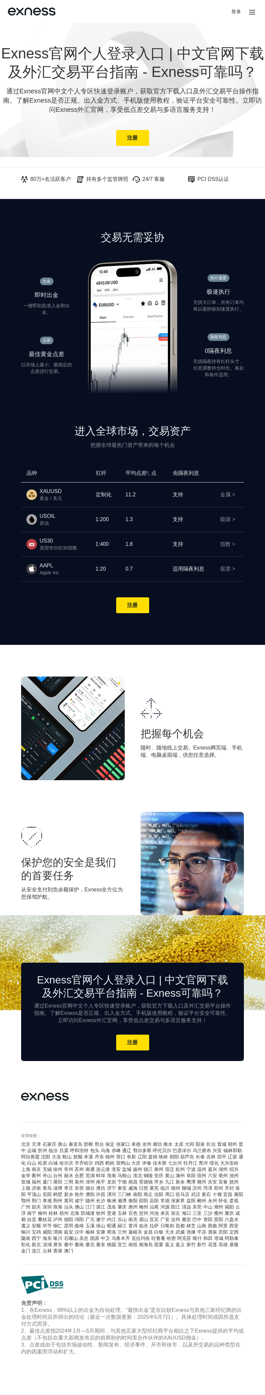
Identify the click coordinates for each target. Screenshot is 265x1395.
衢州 (36, 1175)
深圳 (47, 1207)
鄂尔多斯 (142, 1150)
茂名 (111, 1207)
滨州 (197, 1188)
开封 (229, 1188)
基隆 (234, 1244)
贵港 (111, 1213)
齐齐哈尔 (84, 1163)
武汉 (195, 1194)
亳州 (223, 1175)
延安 (68, 1232)
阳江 (175, 1207)
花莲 (212, 1244)
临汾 (53, 1150)
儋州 (218, 1213)
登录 (236, 11)
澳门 (68, 1250)
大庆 (136, 1163)
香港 (57, 1250)
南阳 (137, 1194)
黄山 (169, 1175)
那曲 (212, 1225)
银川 (57, 1238)
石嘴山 (71, 1238)
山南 (201, 1225)
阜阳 (191, 1175)
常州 (68, 1169)
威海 (133, 1188)
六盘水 (232, 1219)
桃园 (111, 1244)
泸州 (57, 1219)
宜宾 (154, 1219)
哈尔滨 (66, 1163)
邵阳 (143, 1200)
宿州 (201, 1175)
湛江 (100, 1207)
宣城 (25, 1181)
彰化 (25, 1244)
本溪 (88, 1156)
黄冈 (68, 1200)
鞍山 (67, 1156)
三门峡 (124, 1194)
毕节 (47, 1225)
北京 (25, 1144)
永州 (212, 1200)
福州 (36, 1181)
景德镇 (146, 1181)
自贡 (31, 1219)
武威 (180, 1232)
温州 (201, 1169)
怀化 (223, 1200)
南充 (133, 1219)
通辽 (126, 1150)
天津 (36, 1144)
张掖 (191, 1232)
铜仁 (57, 1225)
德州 (175, 1188)
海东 (47, 1238)
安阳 (47, 1194)
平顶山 (34, 1194)
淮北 (137, 1175)
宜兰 (122, 1244)
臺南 (79, 1244)
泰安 (122, 1188)
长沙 (100, 1200)
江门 (90, 1207)
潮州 (218, 1207)
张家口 (123, 1144)
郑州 (218, 1188)
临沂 (165, 1188)
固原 (94, 1238)
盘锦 (152, 1156)
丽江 (122, 1225)
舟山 (47, 1175)
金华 (25, 1175)
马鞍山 (124, 1175)
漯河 (111, 1194)
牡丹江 (190, 1163)
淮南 (111, 1175)
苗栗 (158, 1244)
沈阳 (45, 1156)
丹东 (99, 1156)
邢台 (99, 1144)
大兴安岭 (229, 1163)
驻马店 (182, 1194)
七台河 (175, 1163)
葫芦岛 (187, 1156)
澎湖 (47, 1244)
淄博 (57, 1188)
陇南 (25, 1238)
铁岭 (163, 1156)
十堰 (217, 1194)
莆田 (57, 1181)
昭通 (111, 1225)
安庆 (158, 1175)
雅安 (186, 1219)
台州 (57, 1175)
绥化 (214, 1163)
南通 (90, 1169)
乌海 (105, 1150)
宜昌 (227, 1194)
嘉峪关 (135, 1232)
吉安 (212, 1181)
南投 (133, 1244)
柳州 (42, 1213)
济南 (36, 1188)
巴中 (197, 1219)
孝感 (47, 1200)
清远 (186, 1207)
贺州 (143, 1213)
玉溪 (90, 1225)
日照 (143, 1188)
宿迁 (169, 1169)
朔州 (232, 1144)
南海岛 (146, 1244)
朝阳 (174, 1156)
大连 (56, 1156)
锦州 (110, 1156)
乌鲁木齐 (121, 1238)
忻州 (42, 1150)
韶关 (36, 1207)
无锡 (47, 1169)
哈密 (171, 1238)
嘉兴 (212, 1169)
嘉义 (169, 1244)
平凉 (201, 1232)
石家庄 (49, 1144)
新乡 (68, 1194)
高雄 (223, 1244)
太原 (178, 1144)
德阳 (68, 1219)
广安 (165, 1219)
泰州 (158, 1169)
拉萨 (154, 1225)
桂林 (53, 1213)
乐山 (122, 1219)
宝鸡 (36, 1232)
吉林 (210, 1156)
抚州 (234, 1181)
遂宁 (100, 1219)
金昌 (148, 1232)
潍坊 (100, 1188)
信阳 (158, 1194)
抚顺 (78, 1156)
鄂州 (25, 1200)
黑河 (203, 1163)
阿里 (223, 1225)
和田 (208, 1238)
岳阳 (154, 1200)
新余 (180, 1181)
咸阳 (47, 1232)
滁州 (180, 1175)
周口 (169, 1194)
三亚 (197, 1213)
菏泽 (208, 1188)
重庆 (229, 1213)
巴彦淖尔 (182, 1150)
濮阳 (90, 1194)
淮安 (116, 1169)
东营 (79, 1188)
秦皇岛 (76, 1144)
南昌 (133, 1181)
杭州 (180, 1169)
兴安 (217, 1150)
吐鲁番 (158, 1238)
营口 (120, 1156)
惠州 (133, 1207)
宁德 (122, 1181)
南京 (36, 1169)
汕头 (68, 1207)
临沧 (143, 1225)
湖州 (223, 1169)
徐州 (57, 1169)
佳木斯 (160, 1163)
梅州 (143, 1207)
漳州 (90, 1181)
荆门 (36, 1200)
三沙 (208, 1213)
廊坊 (157, 1144)
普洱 (133, 1225)
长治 (210, 1144)
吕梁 (64, 1150)
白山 (31, 1163)
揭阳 (229, 1207)
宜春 (223, 1181)
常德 (165, 1200)
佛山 (79, 1207)
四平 (221, 1156)
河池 (154, 1213)
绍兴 (234, 1169)
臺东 (100, 1244)
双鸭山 (123, 1163)
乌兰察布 (202, 1150)
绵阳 (79, 1219)
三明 (68, 1181)
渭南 (57, 1232)
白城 (53, 1163)
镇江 (148, 1169)
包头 (94, 1150)
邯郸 (88, 1144)
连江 (36, 1250)
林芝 (191, 1225)
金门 (25, 1250)
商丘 (148, 1194)
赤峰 (116, 1150)
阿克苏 (184, 1238)
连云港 (103, 1169)
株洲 (111, 1200)
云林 (47, 1250)
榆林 (90, 1232)
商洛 (111, 1232)
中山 (208, 1207)
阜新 (131, 1156)
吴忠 (83, 1238)
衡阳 (133, 1200)
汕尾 (154, 1207)
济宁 (111, 1188)
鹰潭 (191, 1181)
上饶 (25, 1188)
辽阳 (142, 1156)
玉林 (122, 1213)
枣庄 (68, 1188)
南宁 (31, 1213)
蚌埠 (100, 1175)
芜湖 (90, 1175)
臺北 (90, 1244)
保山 (100, 1225)
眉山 (143, 1219)
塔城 (218, 1238)
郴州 (201, 1200)
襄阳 (238, 1194)
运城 (31, 1150)
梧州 (64, 1213)
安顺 (36, 1225)
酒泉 (212, 1232)
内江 (111, 1219)
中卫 (105, 1238)
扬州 (137, 1169)
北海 (74, 1213)
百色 (133, 1213)
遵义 (25, 1225)
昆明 (68, 1225)
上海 (25, 1169)
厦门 (47, 1181)
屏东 (57, 1244)
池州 (234, 1175)
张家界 (178, 1200)
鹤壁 (57, 1194)
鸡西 (99, 1163)
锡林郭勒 (232, 1150)
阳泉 (200, 1144)
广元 (90, 1219)
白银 (158, 1232)
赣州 (201, 1181)
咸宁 (79, 1200)
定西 (234, 1232)
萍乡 (158, 1181)
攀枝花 (45, 1219)
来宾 (165, 1213)
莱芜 (154, 1188)
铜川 (25, 1232)
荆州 (57, 1200)
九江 (169, 1181)
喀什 (197, 1238)
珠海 (57, 1207)
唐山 (62, 1144)
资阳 (208, 1219)
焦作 (79, 1194)
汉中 (79, 1232)
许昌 (100, 1194)
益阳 (191, 1200)
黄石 (206, 1194)
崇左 (175, 1213)
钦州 (100, 1213)
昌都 (180, 1225)
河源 (165, 1207)
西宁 (36, 1238)
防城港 (88, 1213)
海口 (186, 1213)
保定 (110, 1144)
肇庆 (122, 1207)
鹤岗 (110, 1163)
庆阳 (223, 1232)
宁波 (191, 1169)
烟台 (90, 1188)
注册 (132, 138)
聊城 (186, 1188)
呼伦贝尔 (162, 1150)
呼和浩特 (79, 1150)
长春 (200, 1156)
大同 (189, 1144)
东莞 (197, 1207)
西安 (234, 1225)
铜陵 (148, 1175)
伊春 (146, 1163)
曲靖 (79, 1225)
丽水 (68, 1175)
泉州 (79, 1181)
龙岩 (111, 1181)
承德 (136, 1144)
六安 (212, 1175)
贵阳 (218, 1219)
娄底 (234, 1200)
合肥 (79, 1175)
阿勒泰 (232, 1238)
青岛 (47, 1188)
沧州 (146, 1144)
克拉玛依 (140, 1238)
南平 (100, 1181)
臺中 (68, 1244)
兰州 (122, 1232)
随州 (90, 1200)
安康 (100, 1232)
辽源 (232, 1156)
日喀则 (167, 1225)
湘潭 (122, 1200)
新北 (36, 1244)
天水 (169, 1232)
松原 (42, 1163)
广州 (25, 1207)
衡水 (168, 1144)
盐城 (126, 1169)
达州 (175, 1219)
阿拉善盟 (30, 1156)
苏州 (79, 1169)
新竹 (191, 1244)
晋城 (221, 1144)
